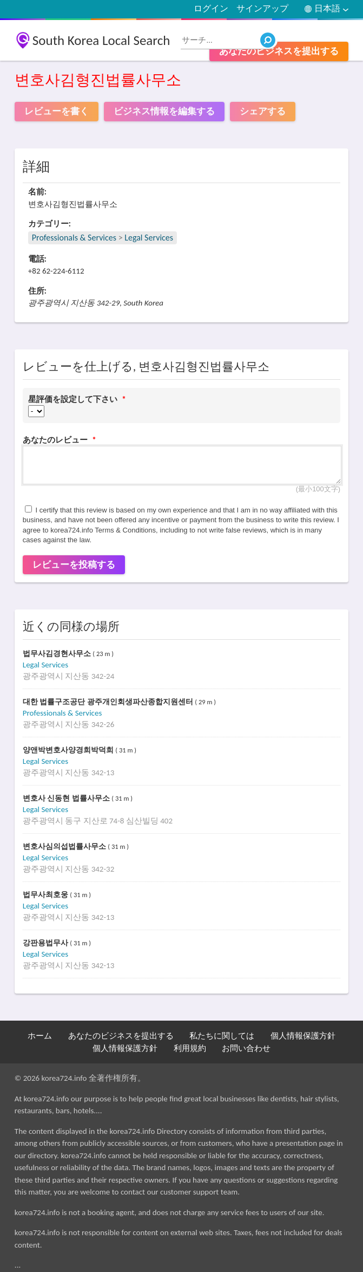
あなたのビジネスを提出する (279, 51)
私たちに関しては (221, 1036)
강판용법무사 (46, 943)
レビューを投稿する (73, 564)
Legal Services (148, 237)
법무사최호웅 (46, 895)
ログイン (211, 8)
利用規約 (190, 1048)
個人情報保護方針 (302, 1036)
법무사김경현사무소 (58, 654)
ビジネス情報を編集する (164, 111)
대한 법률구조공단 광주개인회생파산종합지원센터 (109, 702)
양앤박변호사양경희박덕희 (69, 750)
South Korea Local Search (101, 40)
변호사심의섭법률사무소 (65, 846)
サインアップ (262, 8)
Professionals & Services (74, 237)
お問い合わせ (246, 1048)
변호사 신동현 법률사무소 (67, 798)
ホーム (40, 1036)
